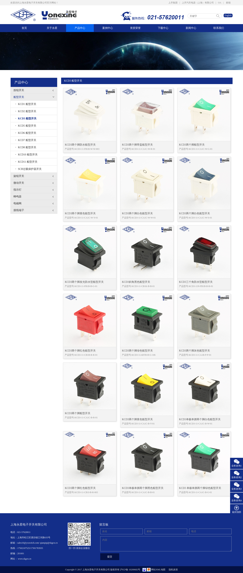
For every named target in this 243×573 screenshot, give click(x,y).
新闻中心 (191, 28)
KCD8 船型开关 (25, 147)
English (228, 15)
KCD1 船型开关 (25, 104)
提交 (109, 556)
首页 (24, 28)
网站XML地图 (158, 569)
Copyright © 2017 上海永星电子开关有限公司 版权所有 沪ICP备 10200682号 (102, 569)
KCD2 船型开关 (25, 111)
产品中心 (80, 28)
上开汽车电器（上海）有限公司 (198, 2)
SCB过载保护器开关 (28, 169)
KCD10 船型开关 (26, 154)
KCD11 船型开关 (26, 161)
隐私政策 (173, 569)
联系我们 (218, 28)
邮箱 (228, 2)
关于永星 (52, 28)
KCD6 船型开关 (25, 132)
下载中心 (163, 28)
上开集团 (173, 2)
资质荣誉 (135, 28)
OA (219, 2)
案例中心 (107, 28)
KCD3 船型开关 (25, 118)
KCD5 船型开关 (25, 125)
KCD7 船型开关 (25, 140)
